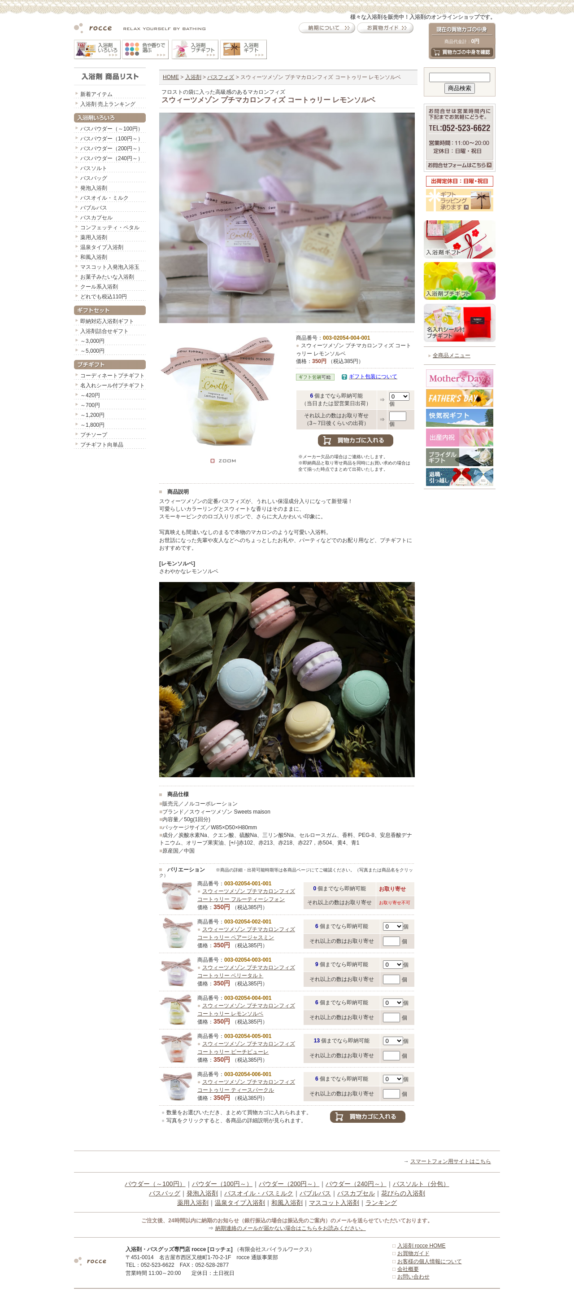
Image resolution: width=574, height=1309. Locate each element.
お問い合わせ (413, 1277)
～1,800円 (92, 425)
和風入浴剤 (93, 257)
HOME (171, 77)
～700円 (90, 405)
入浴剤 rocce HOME (421, 1246)
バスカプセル (96, 218)
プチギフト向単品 (101, 445)
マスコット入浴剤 (334, 1202)
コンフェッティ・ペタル (109, 227)
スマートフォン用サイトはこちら (450, 1161)
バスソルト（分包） (421, 1183)
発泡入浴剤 (93, 188)
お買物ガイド (413, 1253)
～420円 (90, 395)
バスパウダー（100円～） (111, 139)
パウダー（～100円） (155, 1183)
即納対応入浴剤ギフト (107, 321)
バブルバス (93, 208)
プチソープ (93, 435)
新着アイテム (96, 94)
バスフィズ (220, 77)
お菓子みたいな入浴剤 (107, 277)
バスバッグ (93, 178)
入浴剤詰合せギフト (104, 331)
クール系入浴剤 (99, 287)
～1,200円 (92, 415)
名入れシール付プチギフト (112, 385)
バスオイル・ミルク (104, 198)
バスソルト (93, 168)
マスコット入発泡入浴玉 (109, 267)
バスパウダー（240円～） (111, 158)
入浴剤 (193, 77)
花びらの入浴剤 (403, 1193)
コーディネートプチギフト (112, 375)
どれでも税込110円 (103, 296)
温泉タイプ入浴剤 (101, 247)
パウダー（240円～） (356, 1183)
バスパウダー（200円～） (111, 148)
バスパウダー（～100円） (111, 129)
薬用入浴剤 (93, 237)
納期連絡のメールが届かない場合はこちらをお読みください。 (290, 1228)
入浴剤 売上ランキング (107, 104)
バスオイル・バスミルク (258, 1193)
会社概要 (408, 1269)
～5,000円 (92, 351)
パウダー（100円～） (222, 1183)
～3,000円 (92, 341)
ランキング (381, 1202)
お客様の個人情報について (429, 1261)
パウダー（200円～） (289, 1183)
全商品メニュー (451, 355)
